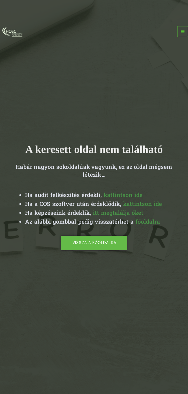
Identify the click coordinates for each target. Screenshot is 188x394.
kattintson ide (123, 197)
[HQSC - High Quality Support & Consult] (12, 32)
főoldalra (147, 224)
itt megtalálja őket (118, 215)
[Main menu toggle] (182, 31)
